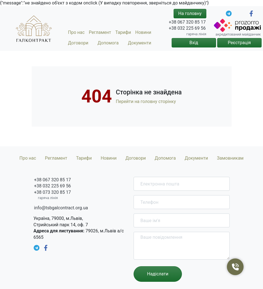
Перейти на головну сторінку (146, 101)
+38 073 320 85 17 (52, 192)
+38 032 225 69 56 (187, 28)
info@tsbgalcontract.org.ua (61, 207)
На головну (190, 13)
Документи (139, 43)
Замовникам (230, 158)
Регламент (100, 32)
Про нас (76, 32)
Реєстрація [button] (239, 42)
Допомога (108, 43)
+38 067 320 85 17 (187, 22)
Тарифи (123, 32)
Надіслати (158, 274)
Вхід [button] (193, 42)
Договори (78, 43)
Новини (143, 32)
